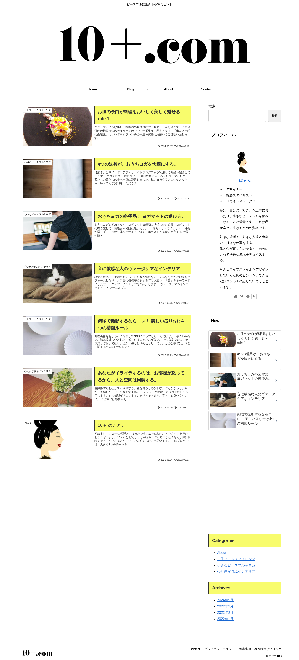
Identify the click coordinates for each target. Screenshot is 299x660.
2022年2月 (225, 612)
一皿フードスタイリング (236, 559)
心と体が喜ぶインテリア (236, 571)
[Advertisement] (106, 479)
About (221, 553)
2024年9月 (225, 600)
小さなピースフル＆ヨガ (236, 565)
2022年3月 (225, 606)
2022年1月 (225, 619)
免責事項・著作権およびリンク (260, 649)
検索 (211, 106)
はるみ (245, 180)
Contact (194, 649)
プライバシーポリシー (219, 649)
